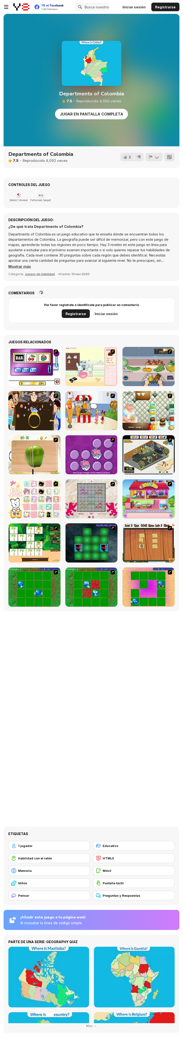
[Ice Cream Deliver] (91, 410)
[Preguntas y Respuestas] (134, 895)
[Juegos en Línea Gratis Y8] (21, 7)
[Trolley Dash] (148, 366)
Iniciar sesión (134, 7)
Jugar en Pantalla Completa (91, 114)
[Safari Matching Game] (34, 543)
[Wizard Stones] (91, 499)
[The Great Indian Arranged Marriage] (34, 410)
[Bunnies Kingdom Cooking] (91, 366)
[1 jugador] (49, 846)
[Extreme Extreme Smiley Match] (34, 587)
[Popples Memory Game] (91, 454)
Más (91, 1026)
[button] (19, 266)
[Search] (79, 7)
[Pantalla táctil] (134, 883)
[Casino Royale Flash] (34, 366)
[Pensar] (49, 895)
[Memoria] (49, 870)
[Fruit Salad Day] (34, 454)
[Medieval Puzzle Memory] (148, 543)
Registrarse (165, 7)
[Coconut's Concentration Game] (34, 499)
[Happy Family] (148, 499)
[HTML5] (134, 858)
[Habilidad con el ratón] (49, 858)
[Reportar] (154, 157)
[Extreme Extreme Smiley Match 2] (91, 587)
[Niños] (49, 883)
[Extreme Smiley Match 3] (148, 587)
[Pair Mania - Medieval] (91, 543)
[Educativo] (134, 846)
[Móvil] (134, 870)
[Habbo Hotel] (148, 454)
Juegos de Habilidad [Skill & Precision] (40, 274)
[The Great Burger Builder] (148, 410)
